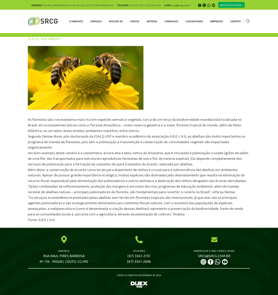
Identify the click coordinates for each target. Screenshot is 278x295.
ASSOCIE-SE (116, 21)
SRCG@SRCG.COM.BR (214, 256)
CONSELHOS (171, 21)
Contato (235, 21)
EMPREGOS (216, 21)
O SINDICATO (76, 21)
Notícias (152, 21)
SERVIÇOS (96, 21)
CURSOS (134, 21)
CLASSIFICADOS (194, 21)
